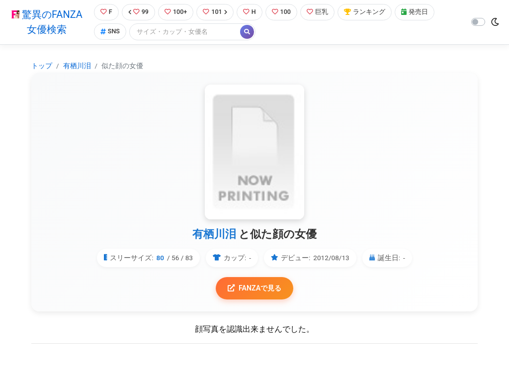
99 (138, 12)
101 (215, 12)
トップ (41, 66)
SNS (110, 32)
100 (282, 12)
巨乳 (318, 12)
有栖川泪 (77, 66)
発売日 (415, 12)
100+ (176, 12)
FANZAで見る (255, 288)
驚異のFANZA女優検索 (47, 22)
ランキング (365, 12)
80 (161, 258)
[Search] (185, 32)
